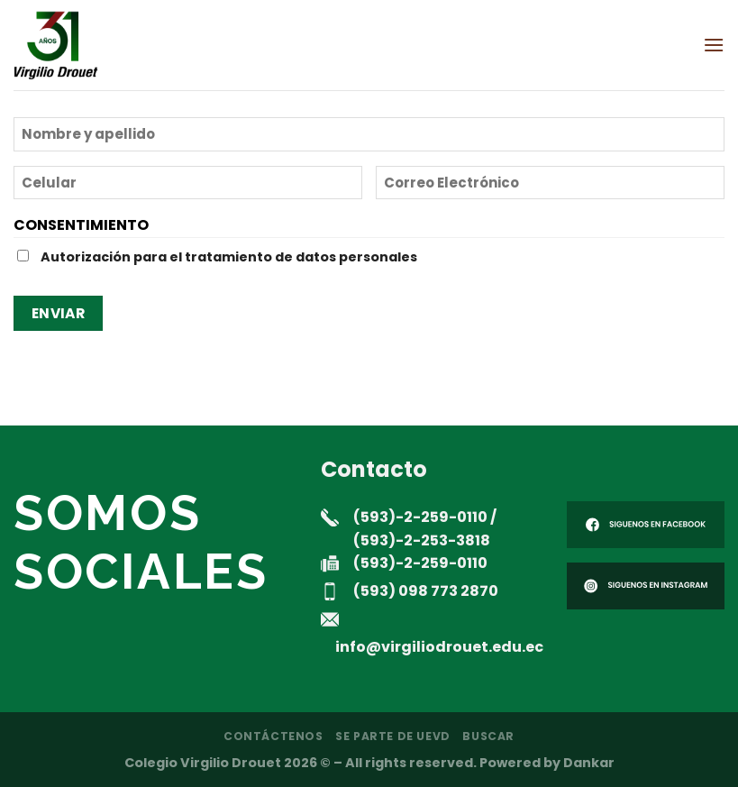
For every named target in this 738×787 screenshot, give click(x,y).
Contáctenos (273, 736)
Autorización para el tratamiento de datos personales (229, 257)
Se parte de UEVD (393, 736)
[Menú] (713, 45)
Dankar (589, 763)
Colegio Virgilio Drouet (202, 763)
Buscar (488, 736)
